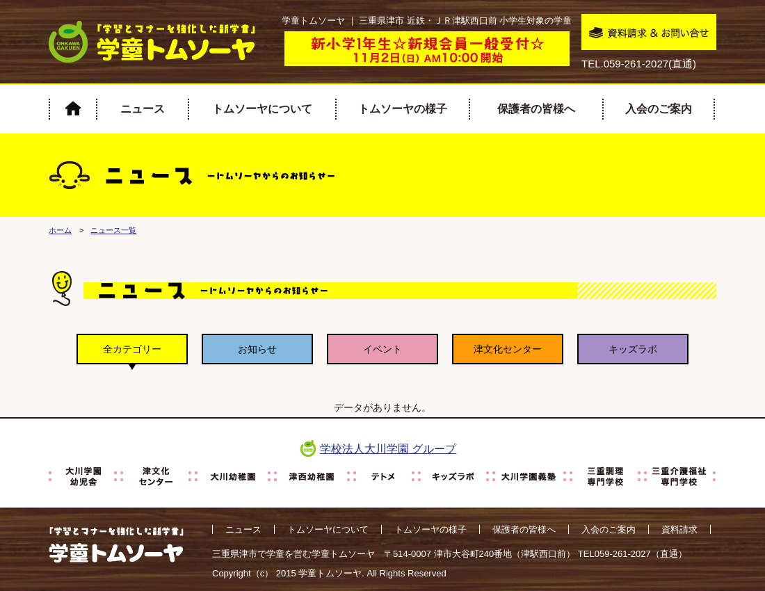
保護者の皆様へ (536, 109)
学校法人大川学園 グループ (388, 449)
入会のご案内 (658, 109)
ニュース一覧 (113, 230)
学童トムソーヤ (330, 573)
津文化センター (508, 349)
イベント (382, 349)
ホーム (60, 230)
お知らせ (257, 349)
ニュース (142, 109)
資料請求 (679, 529)
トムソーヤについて (262, 109)
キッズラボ (633, 349)
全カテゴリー (132, 349)
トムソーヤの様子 (402, 109)
